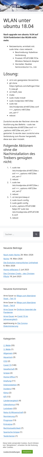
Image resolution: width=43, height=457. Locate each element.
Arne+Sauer (8, 316)
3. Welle (7, 349)
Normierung (9, 416)
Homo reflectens (11, 269)
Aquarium (7, 357)
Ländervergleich (10, 400)
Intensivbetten (10, 384)
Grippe (6, 373)
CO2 (5, 361)
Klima (6, 392)
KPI (5, 396)
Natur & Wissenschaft (13, 412)
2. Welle (7, 345)
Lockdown (8, 408)
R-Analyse (7, 424)
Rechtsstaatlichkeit (12, 428)
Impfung (7, 380)
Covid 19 (7, 365)
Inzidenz (7, 388)
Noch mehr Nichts (11, 254)
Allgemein (8, 353)
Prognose (7, 420)
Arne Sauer (8, 309)
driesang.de (11, 6)
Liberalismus (9, 404)
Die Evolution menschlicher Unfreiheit (20, 262)
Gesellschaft (9, 369)
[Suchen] (36, 234)
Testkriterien (9, 436)
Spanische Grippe (11, 432)
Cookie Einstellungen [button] (11, 452)
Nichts (6, 258)
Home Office (9, 377)
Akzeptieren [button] (27, 452)
